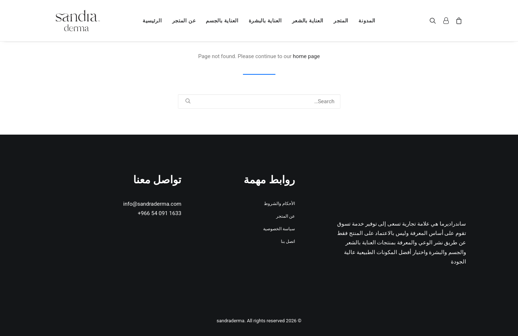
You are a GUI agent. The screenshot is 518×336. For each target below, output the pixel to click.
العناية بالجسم (222, 20)
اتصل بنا (288, 241)
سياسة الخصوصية (279, 228)
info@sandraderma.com (152, 204)
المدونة (366, 20)
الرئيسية (152, 20)
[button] (434, 20)
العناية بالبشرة (265, 20)
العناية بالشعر (307, 20)
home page (306, 56)
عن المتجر (184, 20)
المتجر (341, 20)
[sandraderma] (78, 20)
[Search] (259, 101)
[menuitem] (366, 20)
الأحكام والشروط (279, 203)
